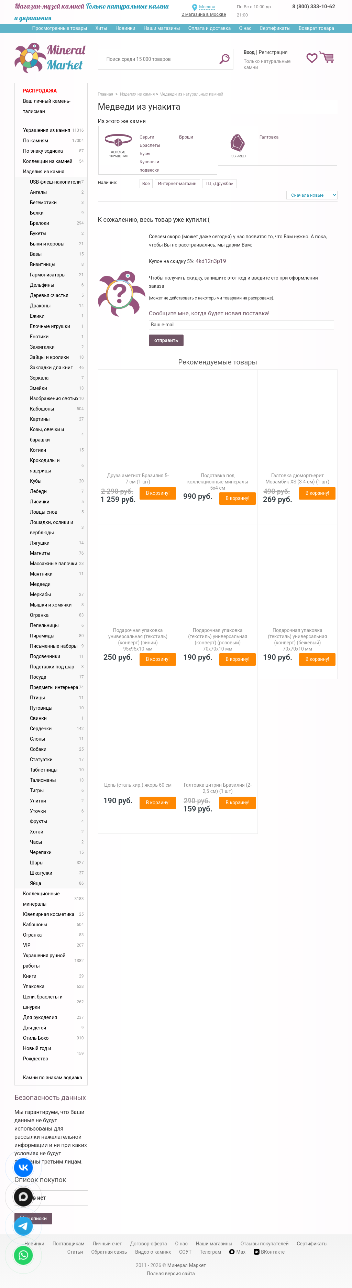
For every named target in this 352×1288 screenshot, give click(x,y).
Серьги (147, 137)
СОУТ (185, 1252)
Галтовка (269, 137)
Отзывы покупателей (265, 1243)
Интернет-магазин (177, 183)
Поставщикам (69, 1243)
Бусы (145, 153)
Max (237, 1252)
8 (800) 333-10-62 (313, 6)
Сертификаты (275, 28)
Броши (186, 137)
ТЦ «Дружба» (219, 183)
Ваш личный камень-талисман (46, 106)
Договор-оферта (148, 1243)
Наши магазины (162, 28)
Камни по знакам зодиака (52, 1077)
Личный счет (107, 1243)
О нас (245, 28)
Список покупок (40, 1180)
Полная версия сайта (171, 1273)
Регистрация (273, 52)
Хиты (101, 28)
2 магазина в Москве (204, 14)
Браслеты (150, 145)
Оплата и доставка (209, 28)
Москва (207, 6)
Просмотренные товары (59, 28)
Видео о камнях (153, 1252)
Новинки (125, 28)
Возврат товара (316, 28)
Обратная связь (109, 1252)
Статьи (75, 1252)
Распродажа (40, 91)
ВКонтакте (269, 1252)
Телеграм (210, 1252)
